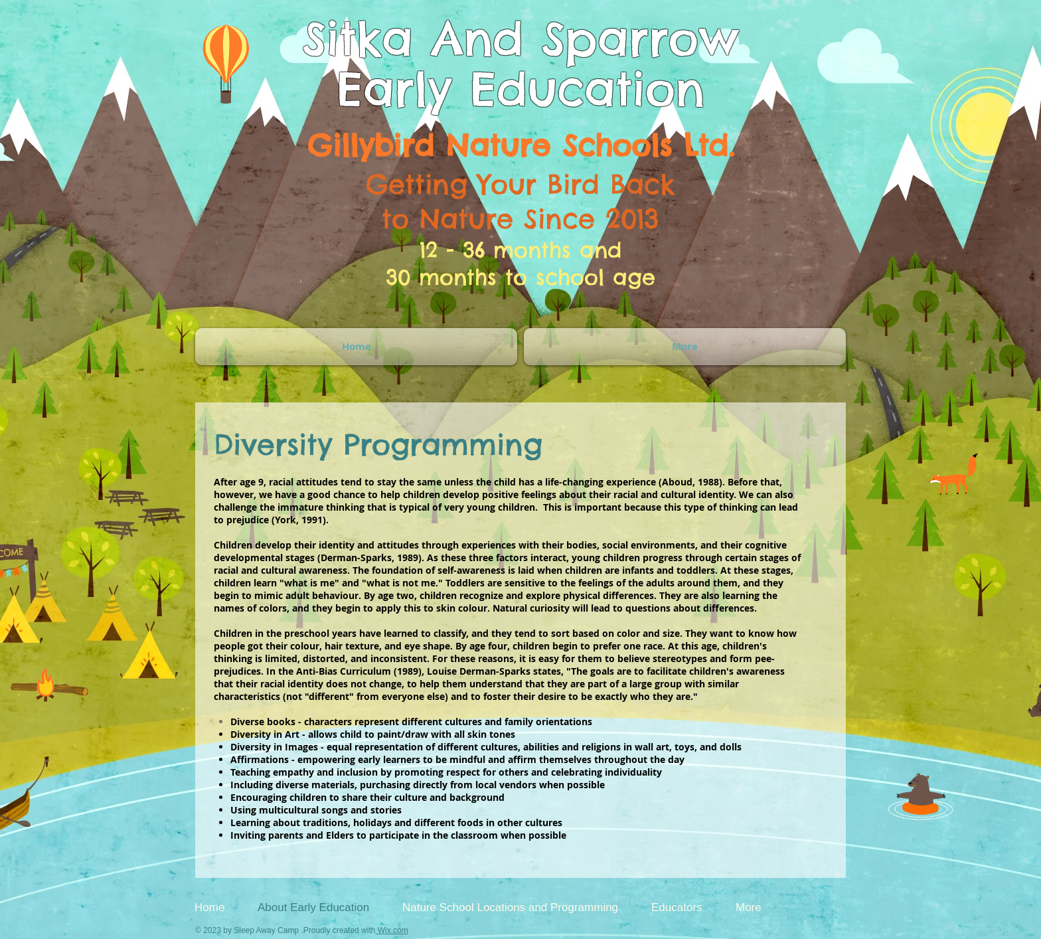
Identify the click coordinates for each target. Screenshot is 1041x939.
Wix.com (391, 930)
